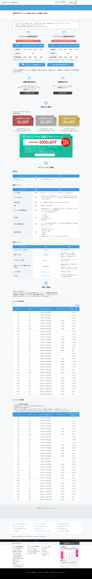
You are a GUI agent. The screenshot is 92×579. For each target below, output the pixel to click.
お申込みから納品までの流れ (20, 528)
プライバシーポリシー (46, 553)
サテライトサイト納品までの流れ (33, 551)
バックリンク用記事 (40, 523)
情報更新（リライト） (52, 7)
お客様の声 (16, 530)
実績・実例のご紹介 (62, 528)
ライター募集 (44, 551)
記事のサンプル (39, 528)
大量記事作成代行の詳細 (29, 93)
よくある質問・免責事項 (63, 530)
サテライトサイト (40, 7)
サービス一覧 (64, 7)
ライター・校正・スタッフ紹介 (43, 530)
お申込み (84, 2)
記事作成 (27, 7)
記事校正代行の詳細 (63, 93)
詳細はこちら (46, 260)
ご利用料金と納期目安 (63, 526)
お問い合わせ (71, 268)
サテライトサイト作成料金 (32, 549)
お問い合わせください (46, 271)
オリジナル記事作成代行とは (20, 523)
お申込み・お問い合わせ (46, 512)
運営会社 (43, 549)
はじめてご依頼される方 (41, 526)
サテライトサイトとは (31, 548)
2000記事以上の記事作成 (63, 523)
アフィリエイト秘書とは (46, 546)
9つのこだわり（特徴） (19, 526)
